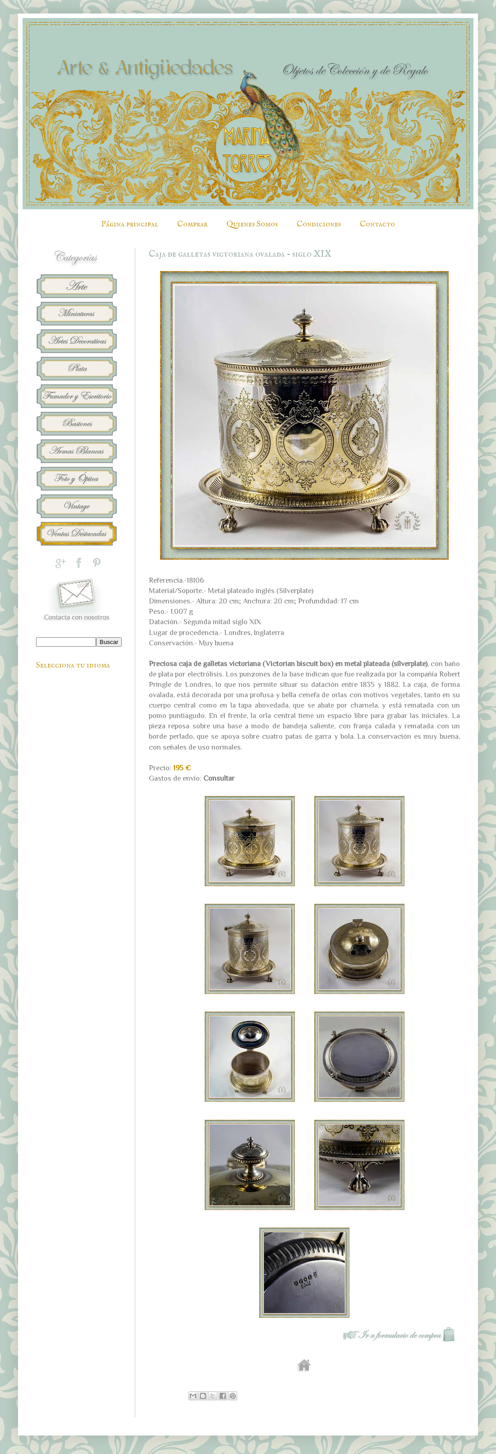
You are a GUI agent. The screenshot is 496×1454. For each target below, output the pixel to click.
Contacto (377, 224)
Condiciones (319, 224)
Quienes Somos (252, 224)
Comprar (192, 224)
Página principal (129, 224)
